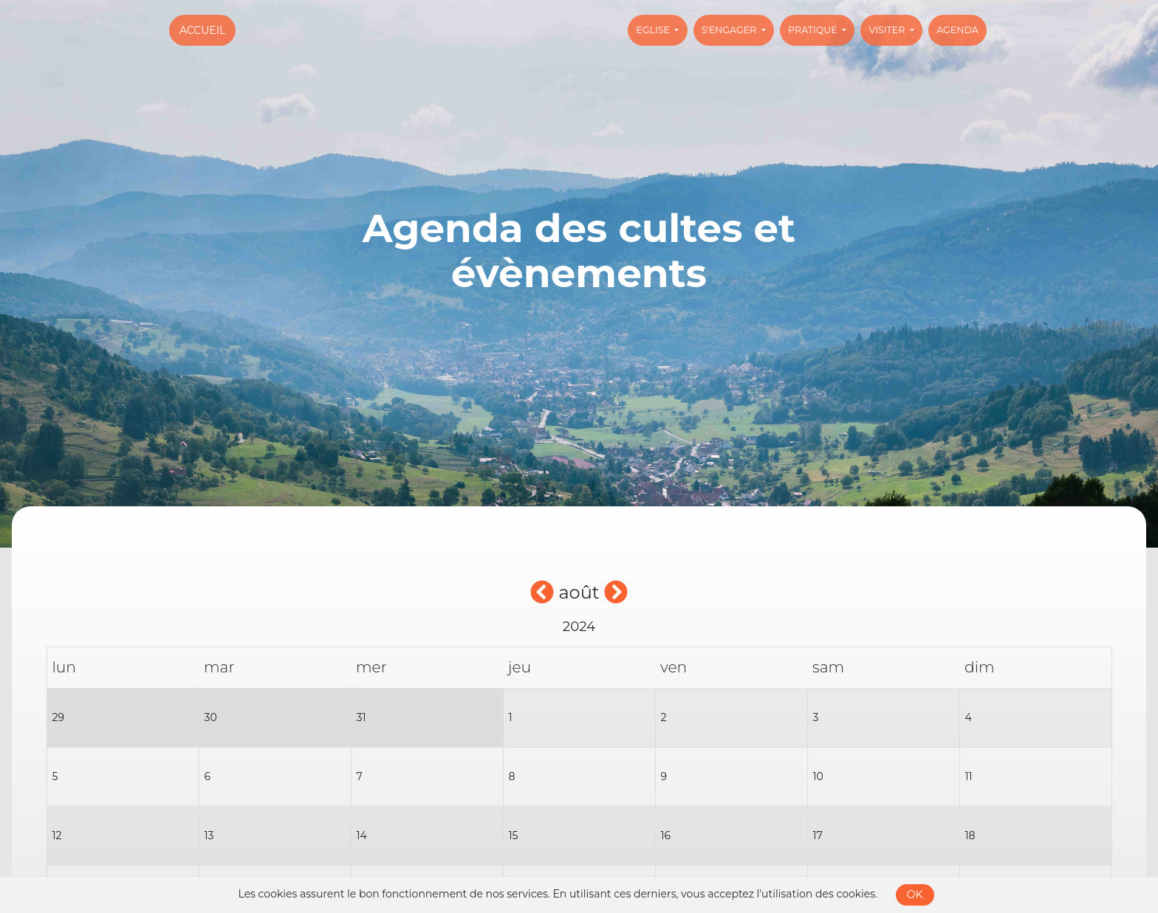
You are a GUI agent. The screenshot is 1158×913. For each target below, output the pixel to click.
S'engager (730, 29)
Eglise (654, 29)
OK (915, 894)
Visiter (888, 29)
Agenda (957, 29)
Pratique (814, 29)
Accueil (202, 30)
